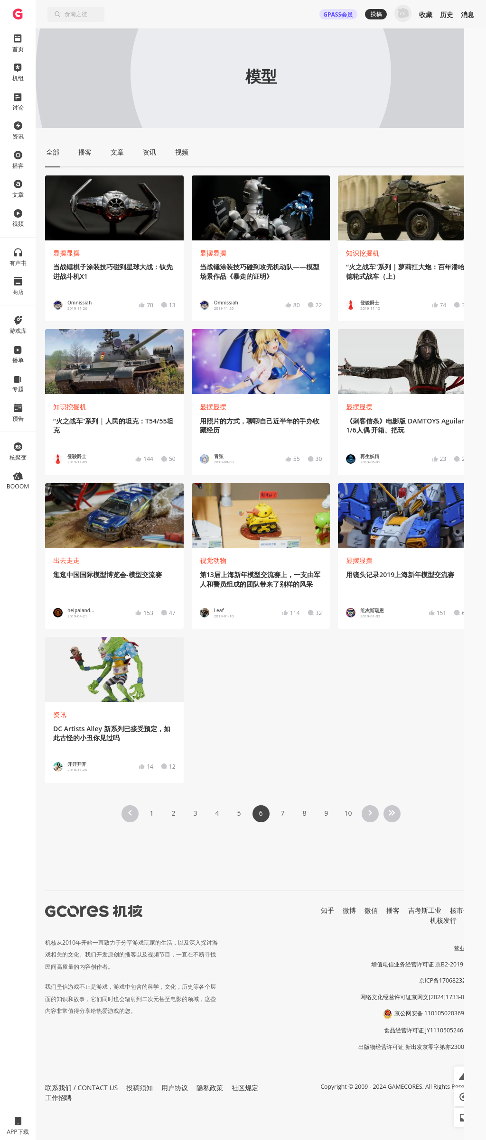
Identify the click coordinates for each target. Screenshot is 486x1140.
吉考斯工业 (424, 910)
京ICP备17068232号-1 (448, 980)
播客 (393, 910)
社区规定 (245, 1087)
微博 (349, 910)
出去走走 (66, 560)
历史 (446, 14)
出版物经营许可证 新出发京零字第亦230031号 (417, 1047)
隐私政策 (209, 1087)
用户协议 (174, 1087)
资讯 (59, 714)
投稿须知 (139, 1087)
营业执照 (465, 948)
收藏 (425, 14)
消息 (467, 14)
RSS (471, 920)
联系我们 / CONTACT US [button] (81, 1087)
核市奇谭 (463, 910)
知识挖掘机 (362, 252)
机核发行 (443, 920)
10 (348, 813)
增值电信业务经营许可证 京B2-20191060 (424, 964)
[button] (463, 1075)
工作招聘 (58, 1097)
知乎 (327, 910)
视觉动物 (213, 560)
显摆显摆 (66, 252)
